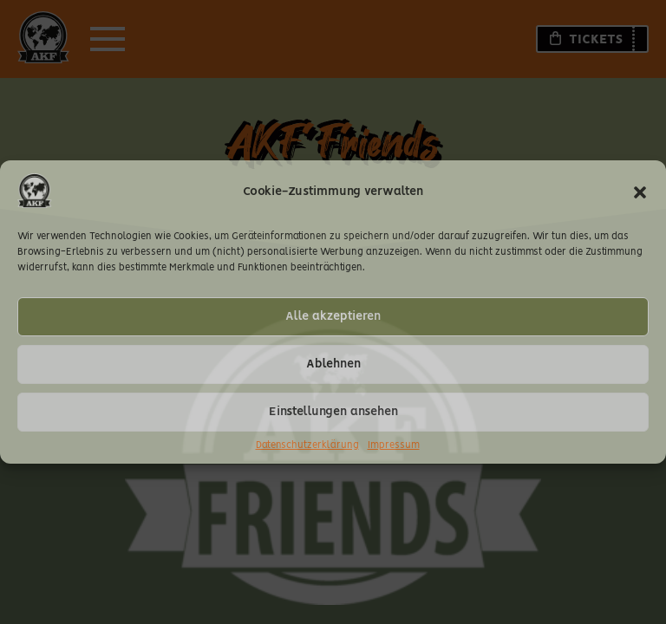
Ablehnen (333, 364)
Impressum (394, 445)
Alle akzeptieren (333, 316)
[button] (640, 192)
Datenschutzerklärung (307, 445)
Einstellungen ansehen (333, 412)
